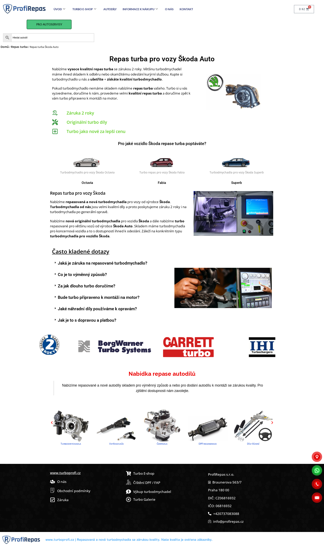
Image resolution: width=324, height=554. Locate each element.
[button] (111, 263)
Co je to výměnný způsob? (82, 274)
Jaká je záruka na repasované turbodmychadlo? (102, 263)
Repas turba (19, 47)
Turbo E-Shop (84, 9)
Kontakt (186, 9)
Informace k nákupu (140, 9)
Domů (5, 47)
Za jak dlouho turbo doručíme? (86, 286)
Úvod (59, 9)
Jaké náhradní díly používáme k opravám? (97, 308)
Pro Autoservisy (49, 24)
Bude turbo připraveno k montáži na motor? (98, 297)
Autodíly (110, 9)
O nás (169, 9)
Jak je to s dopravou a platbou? (87, 320)
